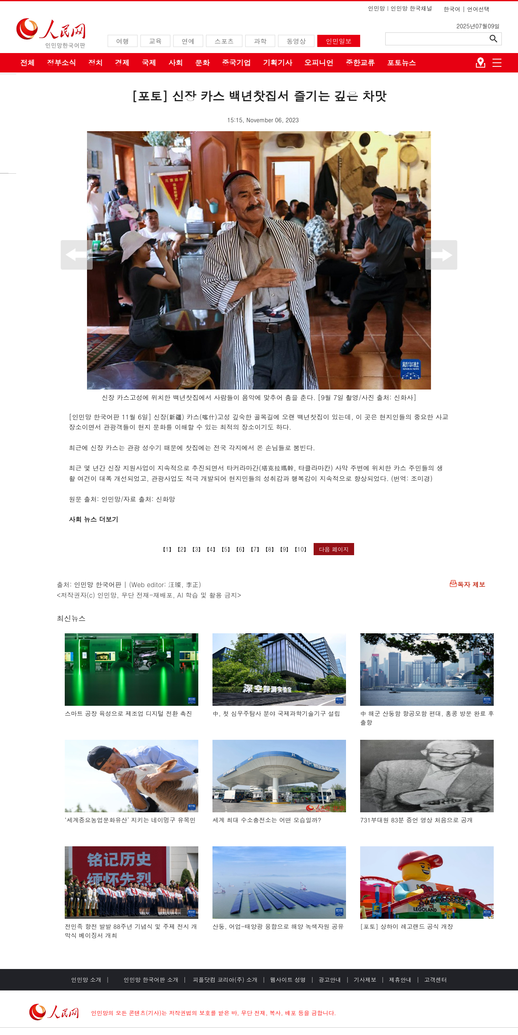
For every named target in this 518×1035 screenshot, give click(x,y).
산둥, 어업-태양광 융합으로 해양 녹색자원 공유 (278, 926)
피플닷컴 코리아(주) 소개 (224, 979)
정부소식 (61, 63)
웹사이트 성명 (288, 979)
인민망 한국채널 (411, 8)
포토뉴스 (401, 63)
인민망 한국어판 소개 (151, 979)
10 (300, 549)
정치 (95, 63)
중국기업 (236, 63)
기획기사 (277, 63)
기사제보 (365, 979)
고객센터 (435, 979)
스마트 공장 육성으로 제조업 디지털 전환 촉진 (128, 713)
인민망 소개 (86, 979)
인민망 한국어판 (97, 584)
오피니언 (318, 63)
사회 (175, 63)
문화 (202, 63)
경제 (122, 63)
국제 (149, 63)
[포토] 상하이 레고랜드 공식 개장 (406, 926)
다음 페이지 (334, 549)
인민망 (376, 8)
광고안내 (329, 979)
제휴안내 (400, 979)
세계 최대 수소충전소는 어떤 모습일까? (266, 820)
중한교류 (360, 63)
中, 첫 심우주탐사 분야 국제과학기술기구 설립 (276, 713)
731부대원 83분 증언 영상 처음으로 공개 (416, 820)
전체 (27, 63)
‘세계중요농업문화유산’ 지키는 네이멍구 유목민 (130, 820)
